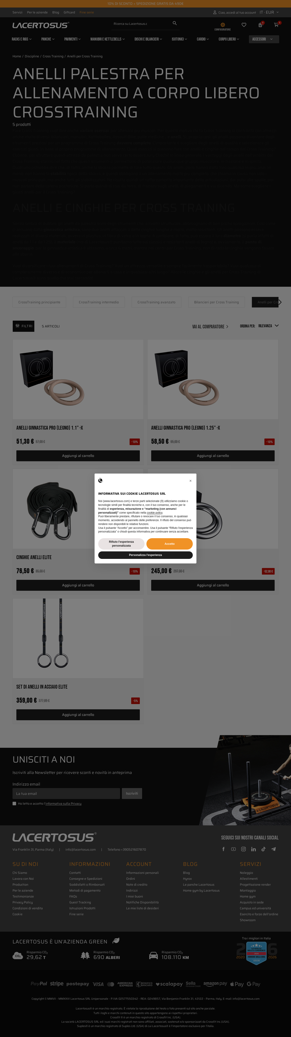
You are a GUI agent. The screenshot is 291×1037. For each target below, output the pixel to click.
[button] (190, 480)
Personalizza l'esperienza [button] (145, 555)
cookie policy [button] (154, 512)
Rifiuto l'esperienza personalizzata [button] (121, 543)
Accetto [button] (170, 543)
